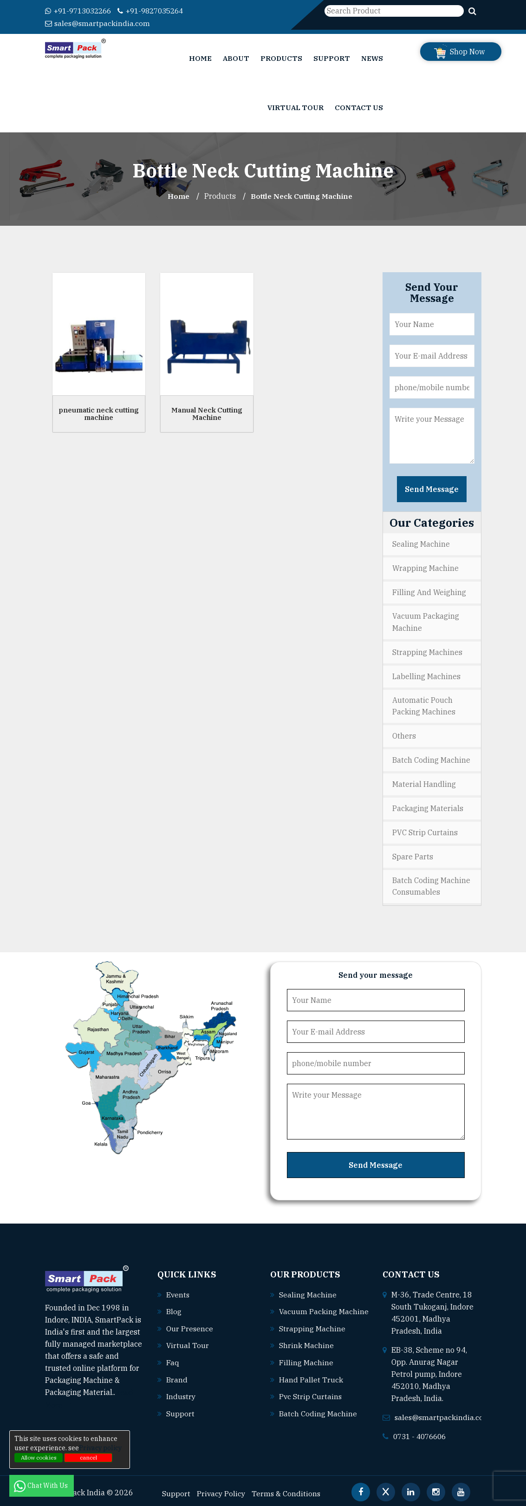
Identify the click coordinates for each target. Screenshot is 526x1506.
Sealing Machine (421, 543)
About (236, 57)
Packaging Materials (427, 804)
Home (200, 57)
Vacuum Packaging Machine (425, 620)
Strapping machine (312, 1335)
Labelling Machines (426, 674)
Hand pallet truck (311, 1385)
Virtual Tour (295, 107)
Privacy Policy (222, 1488)
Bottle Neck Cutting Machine (302, 195)
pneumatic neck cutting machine (98, 413)
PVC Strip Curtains (425, 828)
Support (331, 57)
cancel (88, 1457)
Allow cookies (39, 1457)
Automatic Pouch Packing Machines (423, 703)
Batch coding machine (318, 1419)
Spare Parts (412, 852)
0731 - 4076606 (422, 1431)
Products (281, 57)
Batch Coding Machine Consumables (431, 881)
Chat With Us (41, 1485)
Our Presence (190, 1323)
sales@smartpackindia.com (98, 22)
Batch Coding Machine (431, 757)
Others (404, 733)
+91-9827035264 (159, 10)
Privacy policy (100, 1448)
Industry (181, 1390)
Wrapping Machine (425, 567)
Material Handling (424, 781)
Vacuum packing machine (315, 1318)
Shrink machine (306, 1352)
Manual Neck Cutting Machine (206, 413)
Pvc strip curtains (311, 1402)
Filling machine (306, 1369)
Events (178, 1289)
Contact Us (359, 107)
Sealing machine (308, 1289)
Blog (174, 1306)
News (372, 57)
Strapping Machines (427, 650)
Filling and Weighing (429, 591)
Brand (177, 1373)
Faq (172, 1356)
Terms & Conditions (288, 1488)
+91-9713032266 (81, 10)
